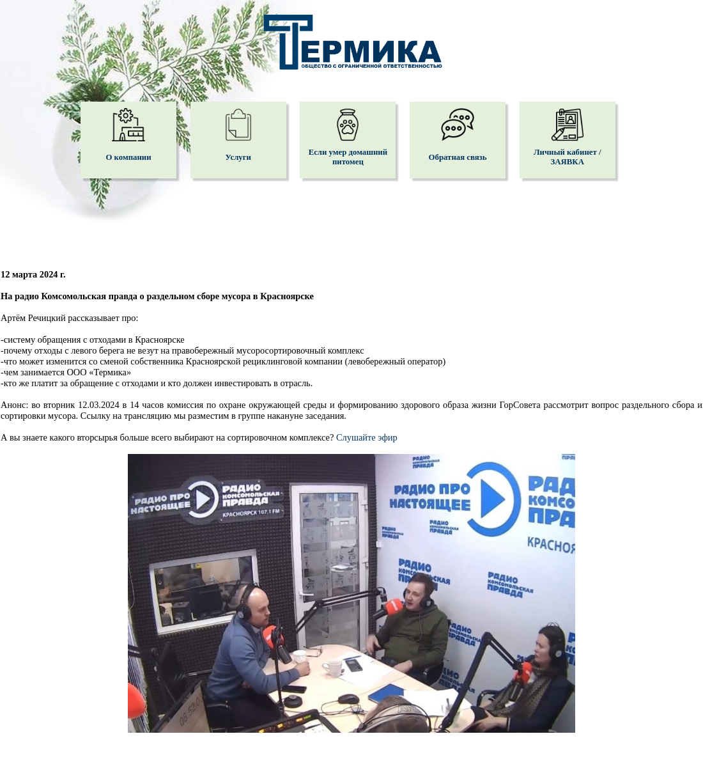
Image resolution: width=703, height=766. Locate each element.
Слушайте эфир (367, 437)
